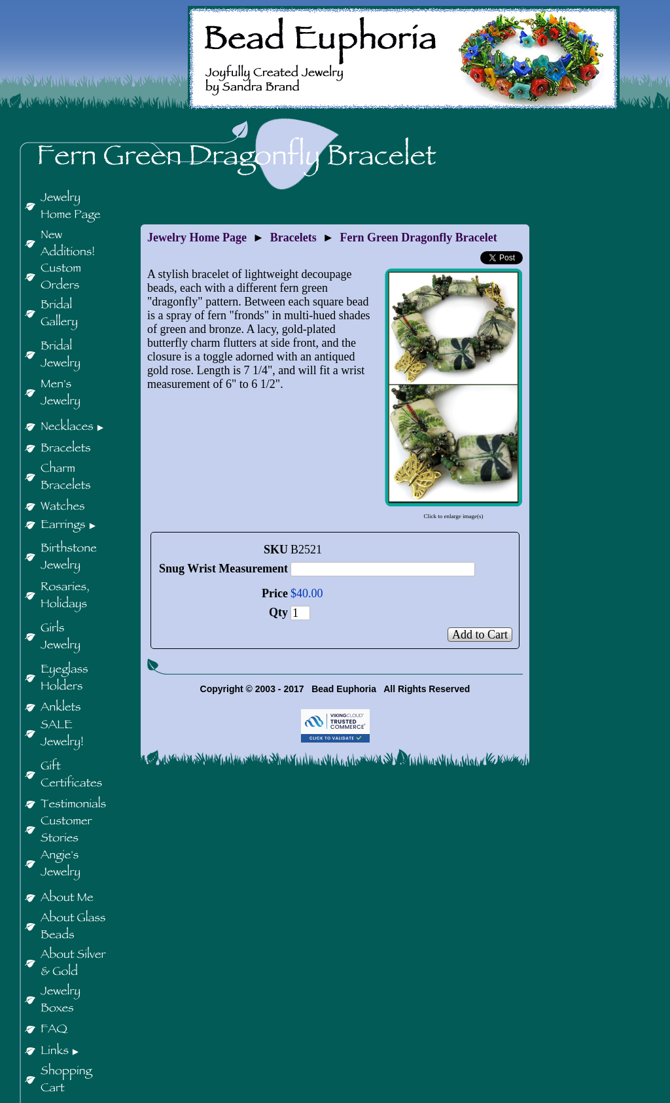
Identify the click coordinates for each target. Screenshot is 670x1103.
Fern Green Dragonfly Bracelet (418, 237)
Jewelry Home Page (197, 237)
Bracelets (293, 237)
